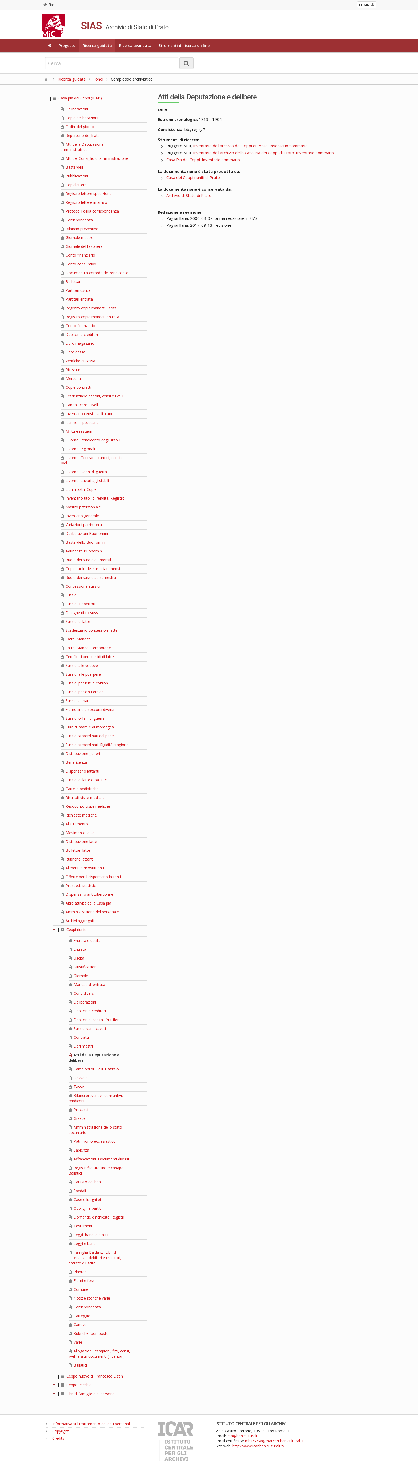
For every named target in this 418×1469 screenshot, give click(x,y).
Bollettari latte (75, 850)
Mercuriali (71, 378)
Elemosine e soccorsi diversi (87, 709)
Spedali (77, 1190)
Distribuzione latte (79, 841)
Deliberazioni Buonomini (84, 533)
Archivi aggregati (77, 920)
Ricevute (70, 369)
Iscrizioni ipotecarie (80, 422)
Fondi (98, 79)
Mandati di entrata (87, 984)
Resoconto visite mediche (85, 806)
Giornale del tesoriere (82, 246)
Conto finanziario (78, 255)
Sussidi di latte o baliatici (84, 779)
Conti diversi (82, 993)
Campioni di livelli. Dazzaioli (94, 1069)
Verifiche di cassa (78, 360)
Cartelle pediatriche (80, 788)
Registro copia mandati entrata (90, 316)
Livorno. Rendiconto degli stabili (90, 440)
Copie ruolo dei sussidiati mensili (91, 568)
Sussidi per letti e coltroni (85, 683)
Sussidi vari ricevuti (87, 1028)
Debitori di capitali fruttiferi (94, 1019)
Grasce (77, 1118)
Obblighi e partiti (85, 1208)
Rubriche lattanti (77, 859)
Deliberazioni (74, 109)
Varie (75, 1342)
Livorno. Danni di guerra (84, 471)
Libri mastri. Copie (79, 489)
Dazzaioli (79, 1077)
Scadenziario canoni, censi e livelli (92, 396)
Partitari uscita (75, 290)
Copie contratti (76, 387)
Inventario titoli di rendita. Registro (93, 498)
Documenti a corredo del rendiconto (94, 272)
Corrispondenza (77, 219)
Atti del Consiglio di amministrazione (94, 158)
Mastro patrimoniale (81, 506)
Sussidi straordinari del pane (87, 735)
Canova (78, 1324)
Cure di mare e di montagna (87, 727)
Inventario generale (80, 515)
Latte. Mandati (76, 639)
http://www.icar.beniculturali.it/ (258, 1445)
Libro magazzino (77, 343)
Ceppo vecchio (76, 1384)
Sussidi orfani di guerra (83, 718)
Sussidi (69, 595)
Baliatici (78, 1365)
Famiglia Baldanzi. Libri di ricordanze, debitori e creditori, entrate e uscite (95, 1257)
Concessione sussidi (80, 586)
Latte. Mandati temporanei (86, 647)
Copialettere (74, 184)
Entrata (77, 949)
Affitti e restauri (76, 431)
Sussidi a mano (76, 700)
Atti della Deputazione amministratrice (82, 147)
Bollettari (71, 281)
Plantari (78, 1271)
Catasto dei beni (85, 1181)
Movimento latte (77, 832)
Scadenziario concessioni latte (89, 630)
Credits (55, 1438)
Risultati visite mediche (83, 797)
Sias (48, 4)
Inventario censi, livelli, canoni (88, 413)
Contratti (79, 1037)
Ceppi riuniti (73, 929)
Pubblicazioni (74, 175)
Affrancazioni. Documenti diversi (99, 1158)
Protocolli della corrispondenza (90, 211)
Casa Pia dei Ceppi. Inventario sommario (203, 159)
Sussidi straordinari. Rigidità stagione (94, 744)
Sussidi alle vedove (79, 665)
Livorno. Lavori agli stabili (85, 480)
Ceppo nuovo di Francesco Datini (92, 1376)
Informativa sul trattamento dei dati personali (88, 1423)
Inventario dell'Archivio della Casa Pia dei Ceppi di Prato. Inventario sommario (263, 152)
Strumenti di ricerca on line (184, 45)
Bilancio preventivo (79, 228)
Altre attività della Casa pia (86, 903)
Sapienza (79, 1150)
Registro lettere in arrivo (84, 202)
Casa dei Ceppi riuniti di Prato (193, 177)
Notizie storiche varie (89, 1298)
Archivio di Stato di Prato (188, 195)
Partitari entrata (77, 299)
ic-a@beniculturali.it (243, 1435)
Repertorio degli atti (80, 135)
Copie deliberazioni (79, 117)
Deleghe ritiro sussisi (81, 612)
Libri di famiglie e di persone (88, 1393)
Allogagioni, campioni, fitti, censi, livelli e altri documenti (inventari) (99, 1353)
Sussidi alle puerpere (81, 674)
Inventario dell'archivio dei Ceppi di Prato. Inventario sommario (250, 145)
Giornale (78, 975)
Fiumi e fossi (82, 1280)
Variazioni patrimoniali (82, 524)
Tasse (76, 1086)
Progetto (67, 45)
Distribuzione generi (80, 753)
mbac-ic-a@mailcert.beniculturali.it (274, 1440)
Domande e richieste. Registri (96, 1217)
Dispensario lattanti (80, 771)
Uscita (76, 958)
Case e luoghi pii (85, 1199)
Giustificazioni (83, 966)
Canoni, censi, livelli (80, 404)
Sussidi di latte (75, 621)
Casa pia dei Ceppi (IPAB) (77, 98)
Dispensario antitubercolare (87, 894)
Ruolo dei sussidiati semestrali (89, 577)
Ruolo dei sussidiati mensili (86, 559)
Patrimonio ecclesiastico (92, 1141)
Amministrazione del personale (90, 911)
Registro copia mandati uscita (89, 307)
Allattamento (74, 823)
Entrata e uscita (85, 940)
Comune (78, 1289)
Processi (78, 1109)
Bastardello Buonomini (83, 542)
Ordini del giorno (77, 126)
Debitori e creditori (79, 334)
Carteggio (79, 1315)
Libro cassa (73, 352)
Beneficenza (74, 762)
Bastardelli (72, 167)
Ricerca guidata (97, 45)
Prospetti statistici (79, 885)
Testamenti (81, 1225)
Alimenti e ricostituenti (82, 867)
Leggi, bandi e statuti (89, 1234)
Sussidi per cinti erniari (82, 691)
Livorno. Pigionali (78, 448)
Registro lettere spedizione (86, 193)
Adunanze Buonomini (82, 551)
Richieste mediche (79, 815)
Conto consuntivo (78, 263)
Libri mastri (81, 1046)
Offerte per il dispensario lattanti (91, 876)
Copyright (57, 1431)
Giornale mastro (77, 237)
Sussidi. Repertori (78, 603)
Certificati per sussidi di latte (87, 656)
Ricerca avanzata (135, 45)
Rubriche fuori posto (89, 1333)
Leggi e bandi (83, 1243)
